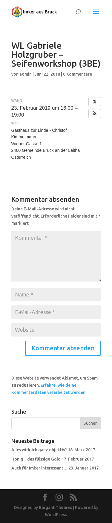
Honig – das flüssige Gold (36, 459)
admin (25, 74)
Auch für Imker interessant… (39, 468)
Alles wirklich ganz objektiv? (39, 449)
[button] (95, 113)
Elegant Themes (55, 507)
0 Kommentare (77, 74)
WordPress (56, 514)
